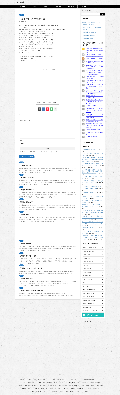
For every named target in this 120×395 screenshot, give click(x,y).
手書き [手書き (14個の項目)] (87, 374)
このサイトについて (50, 387)
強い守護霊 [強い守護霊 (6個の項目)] (27, 374)
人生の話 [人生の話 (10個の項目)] (39, 371)
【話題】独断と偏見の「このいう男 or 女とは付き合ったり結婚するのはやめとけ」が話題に (93, 157)
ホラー (22, 114)
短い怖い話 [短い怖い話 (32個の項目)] (88, 377)
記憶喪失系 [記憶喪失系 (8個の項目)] (54, 380)
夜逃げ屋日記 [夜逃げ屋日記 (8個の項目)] (72, 371)
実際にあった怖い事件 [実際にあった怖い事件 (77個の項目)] (95, 371)
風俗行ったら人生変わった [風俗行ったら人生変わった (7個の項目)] (76, 380)
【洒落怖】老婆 (23, 214)
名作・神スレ (71, 6)
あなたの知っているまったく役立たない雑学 (93, 193)
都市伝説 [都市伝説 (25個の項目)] (61, 380)
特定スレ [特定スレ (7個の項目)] (60, 377)
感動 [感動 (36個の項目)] (83, 374)
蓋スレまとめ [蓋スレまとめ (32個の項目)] (47, 380)
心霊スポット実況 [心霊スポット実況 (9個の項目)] (63, 374)
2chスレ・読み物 (21, 6)
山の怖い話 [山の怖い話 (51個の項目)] (19, 374)
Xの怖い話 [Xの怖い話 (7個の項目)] (22, 367)
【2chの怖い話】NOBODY (26, 177)
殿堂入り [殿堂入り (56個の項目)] (30, 377)
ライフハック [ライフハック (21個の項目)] (23, 371)
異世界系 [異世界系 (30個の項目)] (73, 377)
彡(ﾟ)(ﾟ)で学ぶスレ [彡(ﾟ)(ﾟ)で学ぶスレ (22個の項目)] (36, 374)
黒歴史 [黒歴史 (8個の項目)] (86, 380)
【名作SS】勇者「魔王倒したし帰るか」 (92, 173)
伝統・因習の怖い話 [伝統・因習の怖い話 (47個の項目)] (47, 371)
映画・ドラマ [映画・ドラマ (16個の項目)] (100, 374)
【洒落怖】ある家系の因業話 (26, 255)
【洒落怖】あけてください (88, 185)
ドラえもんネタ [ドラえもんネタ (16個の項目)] (60, 367)
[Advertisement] (32, 84)
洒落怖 (33, 6)
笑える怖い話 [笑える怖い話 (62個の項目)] (96, 377)
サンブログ (20, 2)
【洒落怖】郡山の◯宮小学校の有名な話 (29, 290)
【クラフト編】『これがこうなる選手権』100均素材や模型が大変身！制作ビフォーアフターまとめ (93, 169)
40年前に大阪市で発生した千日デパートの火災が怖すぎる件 (92, 23)
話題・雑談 (58, 6)
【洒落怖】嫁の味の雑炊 (88, 32)
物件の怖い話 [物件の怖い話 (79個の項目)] (53, 377)
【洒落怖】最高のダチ (25, 278)
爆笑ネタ (46, 6)
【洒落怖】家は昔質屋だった (89, 35)
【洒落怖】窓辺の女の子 (25, 189)
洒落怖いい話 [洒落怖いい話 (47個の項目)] (44, 377)
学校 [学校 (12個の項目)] (78, 371)
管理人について (71, 387)
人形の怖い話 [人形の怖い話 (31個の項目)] (31, 371)
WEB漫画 (83, 6)
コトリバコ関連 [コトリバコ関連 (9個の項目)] (51, 367)
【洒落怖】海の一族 (24, 243)
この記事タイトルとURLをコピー (47, 102)
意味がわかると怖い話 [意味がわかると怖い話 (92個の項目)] (74, 374)
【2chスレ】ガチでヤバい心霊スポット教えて (93, 28)
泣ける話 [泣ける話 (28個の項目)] (37, 377)
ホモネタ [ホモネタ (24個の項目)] (98, 367)
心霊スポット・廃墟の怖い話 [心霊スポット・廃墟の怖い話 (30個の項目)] (49, 374)
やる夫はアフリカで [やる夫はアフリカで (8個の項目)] (31, 367)
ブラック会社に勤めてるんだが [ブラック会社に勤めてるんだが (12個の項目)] (87, 367)
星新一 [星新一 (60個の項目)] (92, 374)
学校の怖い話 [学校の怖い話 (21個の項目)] (85, 371)
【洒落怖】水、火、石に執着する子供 (29, 268)
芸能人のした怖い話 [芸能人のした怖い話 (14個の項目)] (36, 380)
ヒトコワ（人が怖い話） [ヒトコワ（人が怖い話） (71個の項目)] (72, 367)
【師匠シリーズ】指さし (88, 218)
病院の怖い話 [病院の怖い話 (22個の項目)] (80, 377)
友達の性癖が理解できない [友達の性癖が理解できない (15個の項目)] (60, 371)
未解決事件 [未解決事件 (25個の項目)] (23, 377)
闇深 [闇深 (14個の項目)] (67, 380)
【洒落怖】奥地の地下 (25, 201)
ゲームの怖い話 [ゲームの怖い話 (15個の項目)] (41, 367)
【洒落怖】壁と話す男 (25, 165)
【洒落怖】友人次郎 (87, 38)
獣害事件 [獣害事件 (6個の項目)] (66, 377)
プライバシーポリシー (61, 387)
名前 (21, 140)
